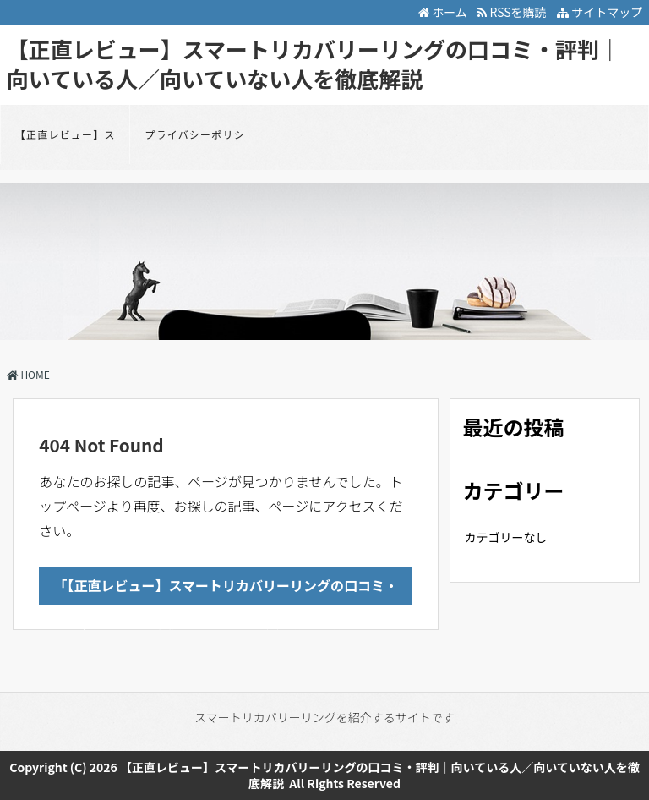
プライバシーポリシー (195, 145)
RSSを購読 (514, 11)
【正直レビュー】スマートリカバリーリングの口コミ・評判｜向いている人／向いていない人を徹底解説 (314, 63)
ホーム (442, 11)
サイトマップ (599, 11)
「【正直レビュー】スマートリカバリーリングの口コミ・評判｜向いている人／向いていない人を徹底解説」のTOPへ (226, 590)
